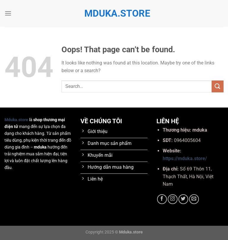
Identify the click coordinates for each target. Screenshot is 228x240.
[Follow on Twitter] (183, 199)
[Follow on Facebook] (162, 199)
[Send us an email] (194, 199)
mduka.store (114, 13)
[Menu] (8, 13)
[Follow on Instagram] (173, 199)
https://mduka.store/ (185, 158)
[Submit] (218, 86)
